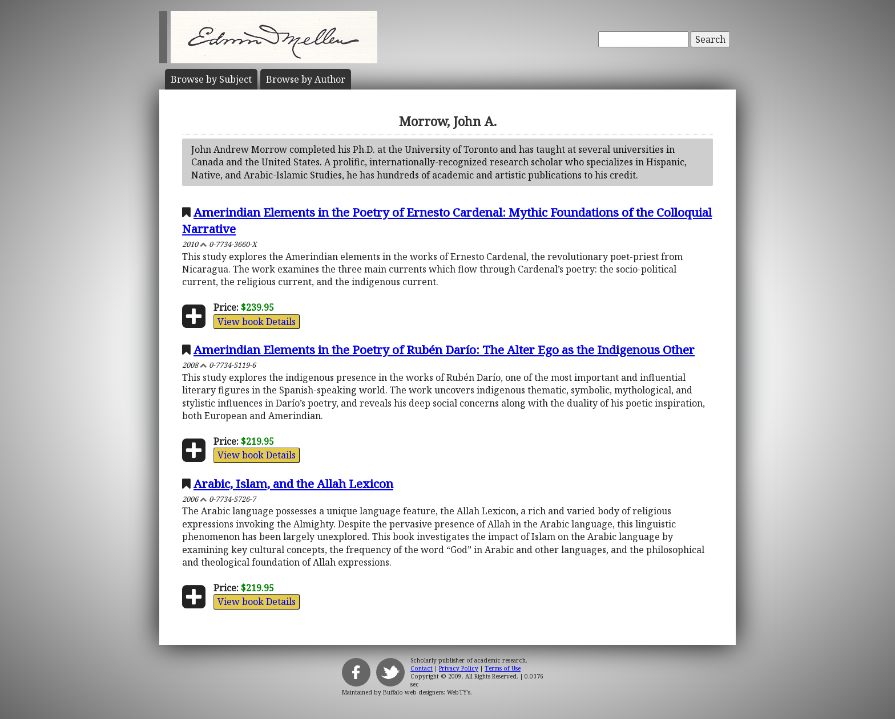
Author (305, 79)
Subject (211, 79)
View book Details (256, 321)
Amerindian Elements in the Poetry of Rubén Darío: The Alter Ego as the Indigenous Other (444, 350)
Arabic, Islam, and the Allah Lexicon (293, 483)
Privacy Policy (458, 668)
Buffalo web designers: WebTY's (426, 692)
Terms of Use (503, 668)
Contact (421, 668)
